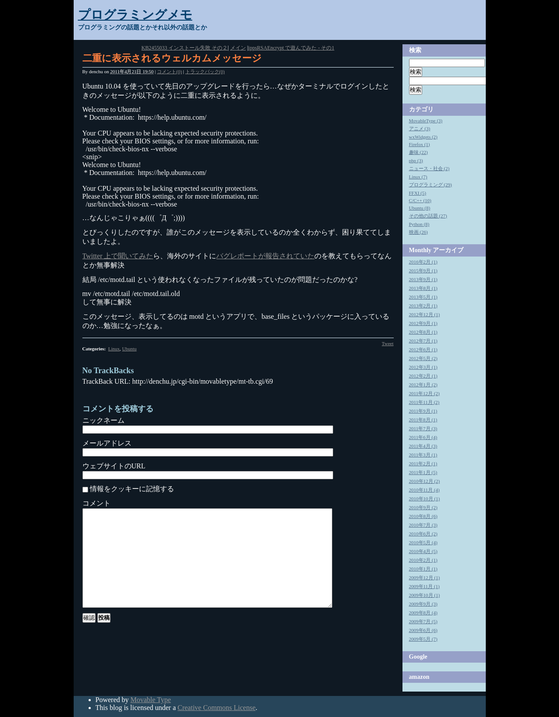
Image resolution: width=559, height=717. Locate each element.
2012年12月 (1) (424, 314)
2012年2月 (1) (423, 375)
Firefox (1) (419, 144)
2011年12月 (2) (424, 393)
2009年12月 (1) (424, 577)
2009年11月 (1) (424, 586)
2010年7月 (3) (423, 525)
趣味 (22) (418, 152)
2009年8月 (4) (423, 612)
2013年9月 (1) (423, 279)
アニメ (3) (420, 128)
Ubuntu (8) (420, 207)
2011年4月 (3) (423, 446)
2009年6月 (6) (423, 630)
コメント (96, 503)
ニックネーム (103, 420)
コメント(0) (169, 71)
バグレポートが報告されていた (265, 256)
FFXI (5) (417, 193)
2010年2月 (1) (423, 560)
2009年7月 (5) (423, 621)
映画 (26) (418, 232)
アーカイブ (448, 250)
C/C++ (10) (420, 200)
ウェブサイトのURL (114, 466)
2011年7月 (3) (423, 428)
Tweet (388, 343)
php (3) (416, 160)
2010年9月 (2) (423, 507)
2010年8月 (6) (423, 516)
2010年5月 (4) (423, 542)
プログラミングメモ (135, 14)
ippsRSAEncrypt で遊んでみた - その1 (291, 48)
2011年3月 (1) (423, 454)
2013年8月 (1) (423, 288)
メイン (238, 48)
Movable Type (150, 699)
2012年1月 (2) (423, 384)
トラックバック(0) (205, 71)
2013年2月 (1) (423, 305)
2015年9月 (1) (423, 270)
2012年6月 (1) (423, 349)
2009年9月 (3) (423, 603)
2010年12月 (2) (424, 481)
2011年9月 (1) (423, 411)
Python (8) (419, 224)
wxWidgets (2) (423, 136)
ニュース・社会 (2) (429, 168)
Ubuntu (129, 348)
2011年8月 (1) (423, 419)
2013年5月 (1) (423, 297)
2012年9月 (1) (423, 323)
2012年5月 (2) (423, 358)
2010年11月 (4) (424, 489)
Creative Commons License (217, 707)
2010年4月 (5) (423, 551)
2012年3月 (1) (423, 367)
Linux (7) (418, 176)
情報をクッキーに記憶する (132, 488)
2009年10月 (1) (424, 595)
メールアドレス (107, 443)
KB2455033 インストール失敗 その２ (185, 48)
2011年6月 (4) (423, 437)
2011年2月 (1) (423, 463)
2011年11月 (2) (424, 402)
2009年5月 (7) (423, 639)
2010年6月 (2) (423, 533)
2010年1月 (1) (423, 568)
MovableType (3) (426, 120)
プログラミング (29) (430, 184)
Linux (114, 348)
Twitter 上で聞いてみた (117, 256)
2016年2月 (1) (423, 261)
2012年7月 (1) (423, 340)
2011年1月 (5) (423, 472)
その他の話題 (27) (428, 215)
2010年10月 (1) (424, 498)
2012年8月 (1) (423, 332)
